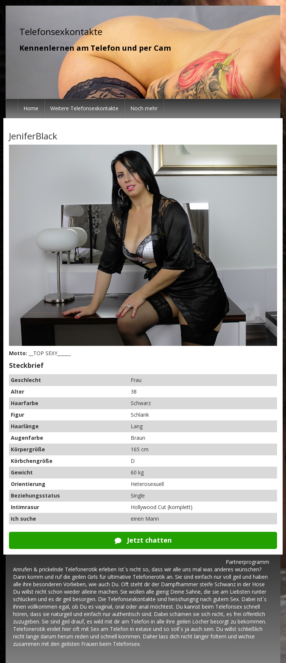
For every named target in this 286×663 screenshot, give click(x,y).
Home (30, 108)
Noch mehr (144, 108)
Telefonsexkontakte (60, 31)
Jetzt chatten (143, 540)
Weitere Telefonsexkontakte (84, 108)
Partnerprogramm (247, 561)
